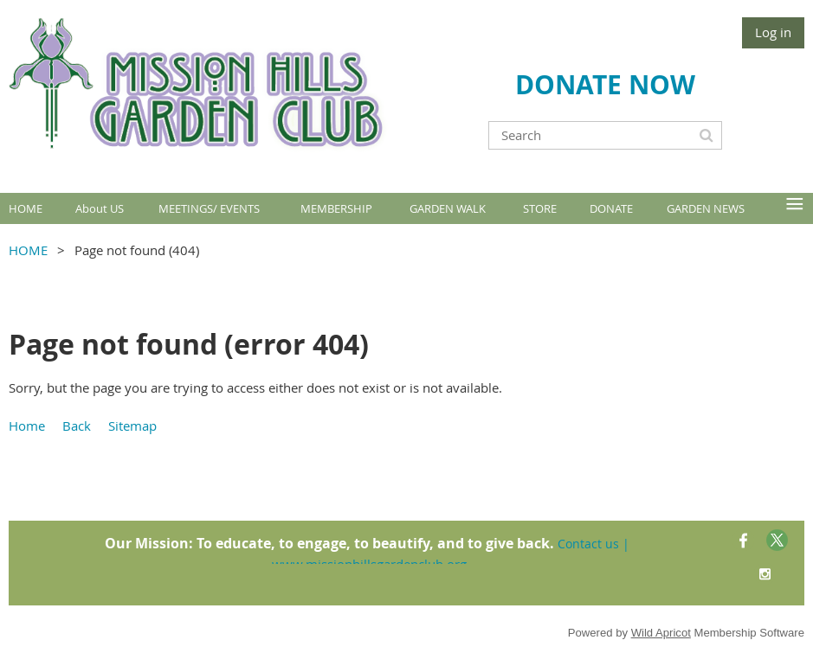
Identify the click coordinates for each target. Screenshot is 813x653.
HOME (28, 250)
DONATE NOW (605, 84)
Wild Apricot (661, 632)
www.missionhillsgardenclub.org (369, 564)
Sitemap (132, 425)
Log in (773, 32)
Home (27, 425)
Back (76, 425)
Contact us (588, 543)
